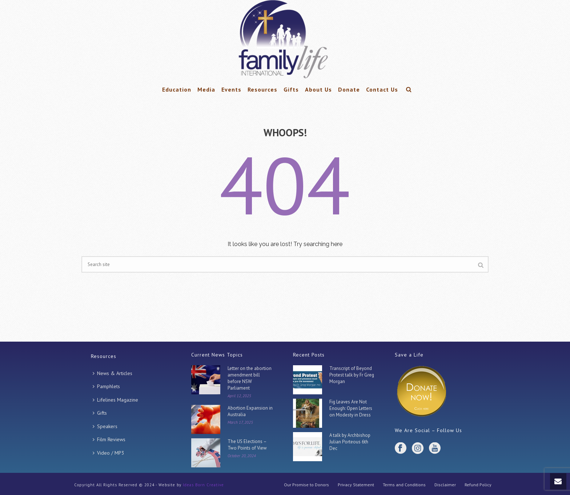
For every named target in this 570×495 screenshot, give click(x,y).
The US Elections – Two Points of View (247, 444)
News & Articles (112, 373)
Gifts (291, 89)
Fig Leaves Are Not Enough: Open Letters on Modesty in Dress (350, 408)
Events (231, 89)
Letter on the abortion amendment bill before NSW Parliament (250, 378)
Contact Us (382, 89)
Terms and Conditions (404, 484)
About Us (318, 89)
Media (206, 89)
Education (176, 89)
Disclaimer (445, 484)
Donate (349, 89)
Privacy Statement (356, 484)
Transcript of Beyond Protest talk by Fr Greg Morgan (351, 375)
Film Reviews (109, 439)
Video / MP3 (108, 453)
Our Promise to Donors (306, 484)
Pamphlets (106, 386)
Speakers (105, 426)
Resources (262, 89)
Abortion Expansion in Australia (250, 411)
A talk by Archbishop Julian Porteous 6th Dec (349, 441)
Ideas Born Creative (203, 484)
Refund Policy (478, 484)
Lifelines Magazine (115, 400)
